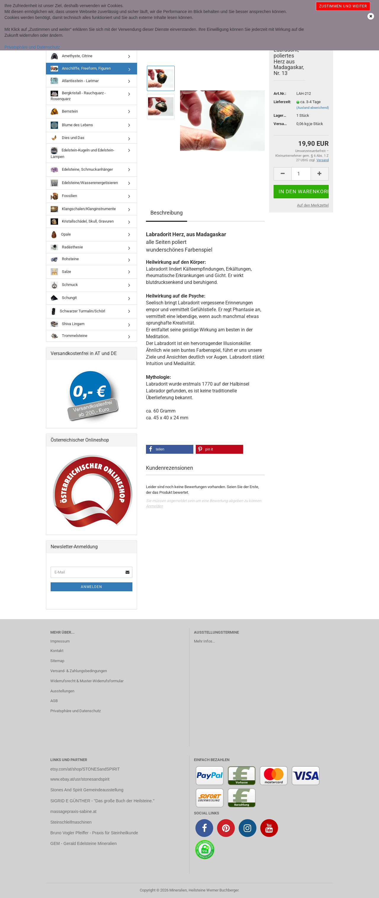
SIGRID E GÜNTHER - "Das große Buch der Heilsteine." (102, 800)
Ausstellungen (62, 691)
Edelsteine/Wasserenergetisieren (84, 183)
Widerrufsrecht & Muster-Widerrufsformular (86, 681)
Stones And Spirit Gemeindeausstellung (86, 789)
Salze (61, 272)
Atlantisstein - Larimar (75, 81)
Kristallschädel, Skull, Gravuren (82, 221)
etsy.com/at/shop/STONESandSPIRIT (85, 769)
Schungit (64, 298)
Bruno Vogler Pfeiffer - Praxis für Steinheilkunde (94, 832)
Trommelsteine (69, 335)
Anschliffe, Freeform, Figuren (81, 68)
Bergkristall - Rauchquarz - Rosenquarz (78, 96)
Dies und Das (67, 137)
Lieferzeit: (281, 102)
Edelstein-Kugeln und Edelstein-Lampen (82, 153)
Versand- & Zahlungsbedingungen (78, 671)
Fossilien (64, 196)
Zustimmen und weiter (343, 6)
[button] (169, 449)
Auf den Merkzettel (313, 205)
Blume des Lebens (72, 125)
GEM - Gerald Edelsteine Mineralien (83, 843)
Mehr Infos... (204, 641)
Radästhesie (67, 247)
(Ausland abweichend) (312, 108)
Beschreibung (166, 213)
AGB (54, 701)
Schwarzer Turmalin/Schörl (78, 311)
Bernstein (64, 111)
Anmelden (154, 506)
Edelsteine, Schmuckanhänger (82, 169)
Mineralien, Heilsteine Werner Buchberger (203, 890)
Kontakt (56, 650)
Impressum (60, 641)
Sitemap (57, 661)
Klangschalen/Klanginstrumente (83, 209)
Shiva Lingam (67, 324)
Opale (61, 234)
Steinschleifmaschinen (70, 822)
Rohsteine (65, 259)
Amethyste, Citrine (71, 56)
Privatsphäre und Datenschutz (32, 47)
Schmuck (64, 285)
